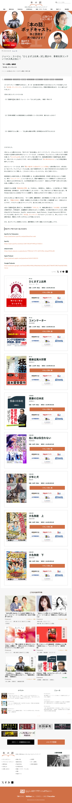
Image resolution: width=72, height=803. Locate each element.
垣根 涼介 (46, 79)
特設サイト (58, 9)
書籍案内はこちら (21, 742)
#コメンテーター (52, 652)
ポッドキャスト (59, 79)
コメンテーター (30, 79)
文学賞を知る (29, 9)
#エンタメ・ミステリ (15, 71)
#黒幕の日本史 (45, 679)
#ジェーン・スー (9, 621)
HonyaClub (59, 301)
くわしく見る (46, 292)
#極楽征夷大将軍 (20, 681)
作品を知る (20, 9)
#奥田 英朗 (45, 652)
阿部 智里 (52, 79)
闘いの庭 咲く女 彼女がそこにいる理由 (36, 166)
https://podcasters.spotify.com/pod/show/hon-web (20, 236)
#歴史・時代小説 (25, 71)
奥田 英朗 (24, 79)
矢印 (69, 713)
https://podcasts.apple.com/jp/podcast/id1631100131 (21, 258)
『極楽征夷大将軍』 (22, 188)
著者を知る (11, 9)
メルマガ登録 (51, 742)
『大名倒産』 (57, 207)
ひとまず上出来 (16, 79)
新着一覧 (18, 759)
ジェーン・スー (8, 79)
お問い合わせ (6, 769)
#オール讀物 (39, 652)
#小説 (8, 71)
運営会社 (5, 764)
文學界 (32, 759)
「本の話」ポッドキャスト (13, 87)
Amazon (35, 298)
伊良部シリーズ (39, 79)
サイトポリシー (7, 759)
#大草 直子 (8, 623)
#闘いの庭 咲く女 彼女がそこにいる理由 (21, 621)
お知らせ (5, 766)
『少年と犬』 (36, 207)
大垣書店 (47, 305)
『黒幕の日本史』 (14, 200)
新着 (4, 9)
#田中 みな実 (39, 621)
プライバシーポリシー (8, 761)
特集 (51, 9)
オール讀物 (33, 761)
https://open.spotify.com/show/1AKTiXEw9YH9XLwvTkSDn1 (23, 243)
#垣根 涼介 (14, 681)
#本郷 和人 (52, 679)
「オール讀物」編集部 (9, 64)
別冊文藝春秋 (34, 764)
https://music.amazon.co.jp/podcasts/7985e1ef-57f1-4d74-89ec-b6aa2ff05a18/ (29, 251)
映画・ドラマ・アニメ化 (41, 9)
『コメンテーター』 (15, 178)
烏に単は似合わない (49, 159)
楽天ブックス (47, 298)
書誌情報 (67, 9)
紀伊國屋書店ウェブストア (35, 301)
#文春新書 (39, 679)
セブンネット (59, 298)
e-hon (47, 301)
